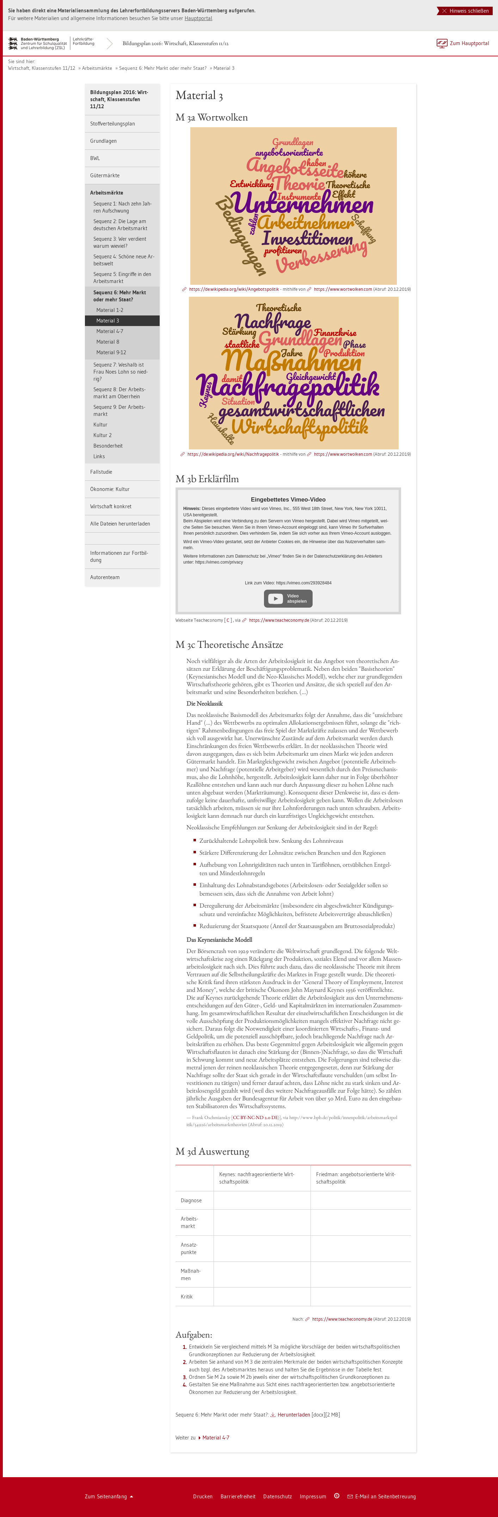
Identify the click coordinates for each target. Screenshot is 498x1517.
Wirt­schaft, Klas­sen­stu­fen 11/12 (41, 68)
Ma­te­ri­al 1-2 (110, 310)
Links (99, 456)
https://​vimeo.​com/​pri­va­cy (219, 562)
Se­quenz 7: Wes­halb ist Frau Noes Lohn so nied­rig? (120, 371)
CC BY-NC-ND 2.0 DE (255, 1117)
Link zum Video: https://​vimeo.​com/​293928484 (288, 583)
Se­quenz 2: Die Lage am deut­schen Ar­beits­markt (120, 225)
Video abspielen (297, 598)
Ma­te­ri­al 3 (224, 68)
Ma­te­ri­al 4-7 (110, 331)
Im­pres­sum (313, 1496)
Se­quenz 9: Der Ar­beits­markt (119, 410)
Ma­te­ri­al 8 (108, 341)
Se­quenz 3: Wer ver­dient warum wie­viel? (119, 242)
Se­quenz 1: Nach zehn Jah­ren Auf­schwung (122, 207)
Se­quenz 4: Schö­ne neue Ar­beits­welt (123, 260)
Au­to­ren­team (105, 577)
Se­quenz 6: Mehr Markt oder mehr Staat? (163, 68)
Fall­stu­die (101, 471)
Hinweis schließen (465, 10)
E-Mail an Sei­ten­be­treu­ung (382, 1496)
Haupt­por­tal (198, 18)
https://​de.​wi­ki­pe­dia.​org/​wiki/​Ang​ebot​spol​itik (234, 289)
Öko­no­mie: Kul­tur (110, 489)
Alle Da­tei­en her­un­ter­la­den (120, 523)
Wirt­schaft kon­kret (110, 506)
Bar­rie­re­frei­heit (238, 1496)
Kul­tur (100, 424)
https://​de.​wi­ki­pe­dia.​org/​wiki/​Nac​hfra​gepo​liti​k (233, 454)
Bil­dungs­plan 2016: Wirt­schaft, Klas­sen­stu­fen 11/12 (176, 43)
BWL (95, 158)
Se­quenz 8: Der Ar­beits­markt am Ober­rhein (119, 393)
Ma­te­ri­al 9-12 (111, 352)
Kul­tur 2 (102, 435)
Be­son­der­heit (108, 445)
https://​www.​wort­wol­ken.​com (343, 289)
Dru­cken (203, 1496)
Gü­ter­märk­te (104, 175)
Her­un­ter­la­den (294, 1414)
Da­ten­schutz (277, 1496)
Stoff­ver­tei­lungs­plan (112, 123)
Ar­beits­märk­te (97, 68)
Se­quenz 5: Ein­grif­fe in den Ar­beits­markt (122, 277)
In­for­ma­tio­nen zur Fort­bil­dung (119, 556)
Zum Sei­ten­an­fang (109, 1496)
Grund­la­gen (103, 140)
